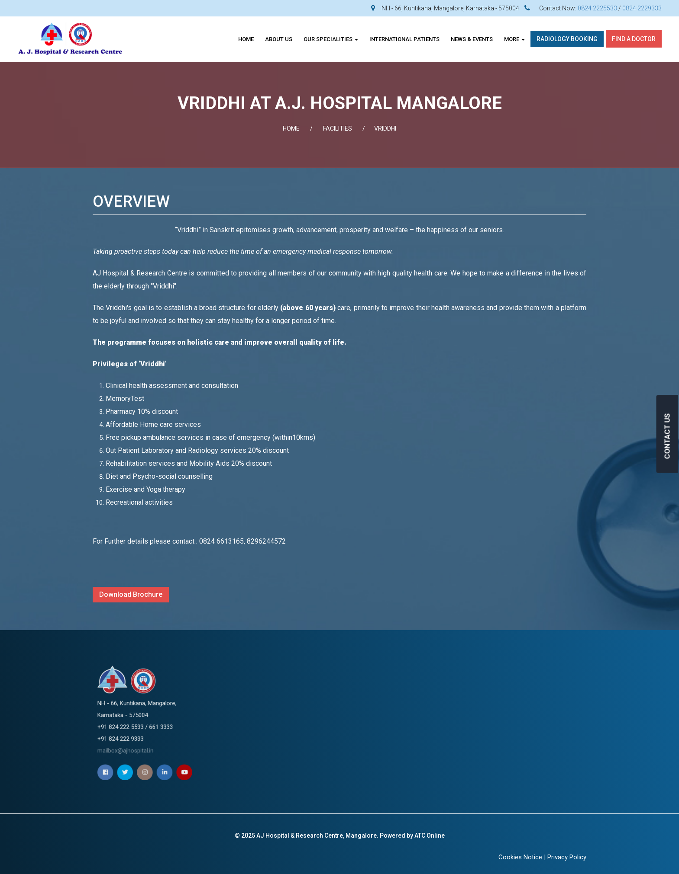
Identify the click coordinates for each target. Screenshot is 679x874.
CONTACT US (667, 436)
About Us (278, 39)
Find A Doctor (634, 38)
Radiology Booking (567, 38)
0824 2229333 (642, 8)
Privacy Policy (566, 857)
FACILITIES (337, 128)
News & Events (472, 39)
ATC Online (429, 835)
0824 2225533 (597, 8)
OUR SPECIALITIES (331, 39)
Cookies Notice (520, 857)
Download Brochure (130, 594)
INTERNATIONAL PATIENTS (404, 39)
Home (246, 39)
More (514, 39)
